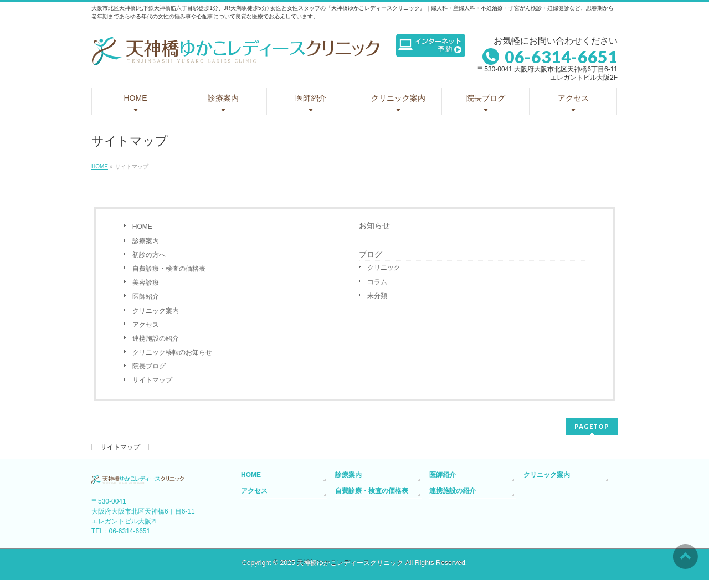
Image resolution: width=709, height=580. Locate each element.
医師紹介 (145, 296)
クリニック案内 (155, 311)
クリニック (383, 267)
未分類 (377, 296)
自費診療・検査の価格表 (168, 269)
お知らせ (374, 225)
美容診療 (145, 282)
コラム (377, 282)
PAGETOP (591, 426)
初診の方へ (149, 255)
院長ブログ (149, 366)
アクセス (145, 325)
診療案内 (145, 241)
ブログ (370, 254)
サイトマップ (152, 380)
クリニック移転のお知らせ (172, 352)
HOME (142, 226)
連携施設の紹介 (155, 338)
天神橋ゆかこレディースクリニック (350, 563)
